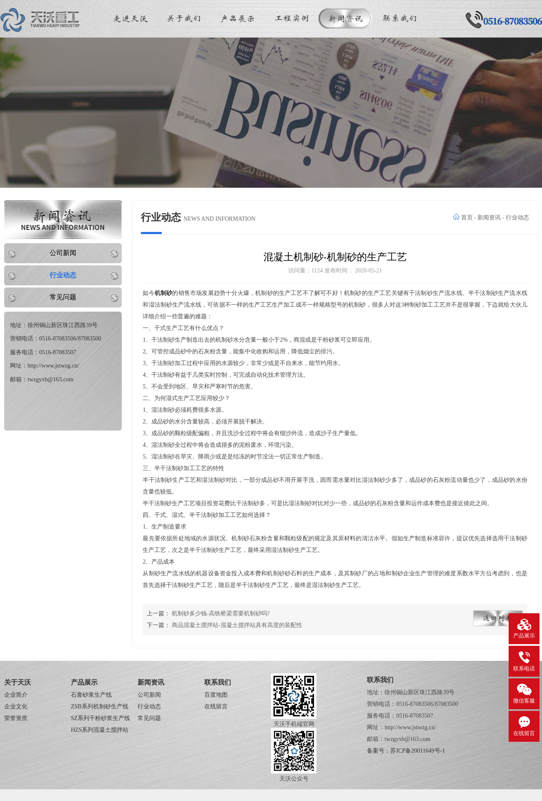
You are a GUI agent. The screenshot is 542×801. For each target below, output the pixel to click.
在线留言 (216, 706)
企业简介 (16, 695)
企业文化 (16, 706)
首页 (467, 217)
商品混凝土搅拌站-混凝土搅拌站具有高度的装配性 (237, 625)
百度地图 (216, 695)
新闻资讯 (489, 217)
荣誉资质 (16, 718)
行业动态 (63, 275)
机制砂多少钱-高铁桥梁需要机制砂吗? (221, 613)
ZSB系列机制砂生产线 (99, 706)
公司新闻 (63, 253)
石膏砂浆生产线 (91, 695)
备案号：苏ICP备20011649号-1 (406, 751)
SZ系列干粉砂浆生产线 (100, 718)
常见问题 (63, 297)
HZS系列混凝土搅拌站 (99, 730)
